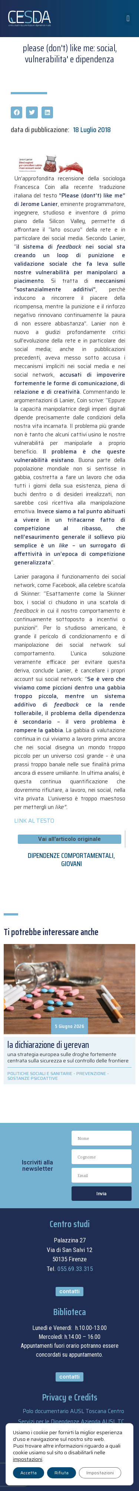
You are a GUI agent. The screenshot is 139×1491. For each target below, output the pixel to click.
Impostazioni (100, 1472)
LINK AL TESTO (34, 820)
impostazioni (27, 1459)
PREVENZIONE (91, 1073)
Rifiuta (61, 1472)
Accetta (28, 1472)
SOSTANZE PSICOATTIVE (32, 1078)
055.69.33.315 (75, 1268)
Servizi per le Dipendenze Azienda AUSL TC (71, 1421)
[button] (128, 19)
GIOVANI (71, 863)
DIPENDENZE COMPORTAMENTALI (70, 855)
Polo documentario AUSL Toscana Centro (73, 1411)
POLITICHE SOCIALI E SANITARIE (39, 1073)
